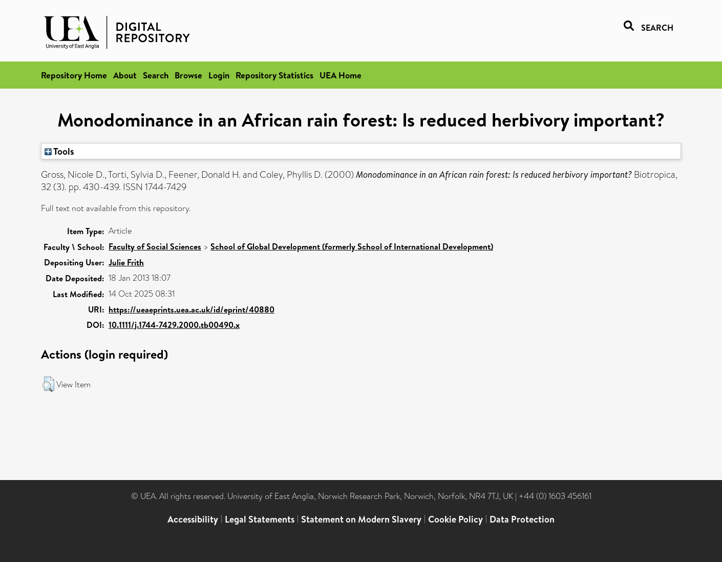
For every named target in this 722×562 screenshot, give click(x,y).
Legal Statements (259, 519)
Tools (59, 151)
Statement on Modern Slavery (361, 519)
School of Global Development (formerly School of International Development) (351, 246)
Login (218, 75)
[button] (48, 384)
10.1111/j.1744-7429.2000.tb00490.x (174, 324)
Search (155, 75)
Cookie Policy (455, 519)
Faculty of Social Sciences (155, 246)
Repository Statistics (274, 75)
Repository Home (74, 75)
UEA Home (341, 75)
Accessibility (192, 519)
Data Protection (522, 519)
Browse (188, 75)
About (125, 75)
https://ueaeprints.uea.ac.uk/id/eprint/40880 (191, 309)
